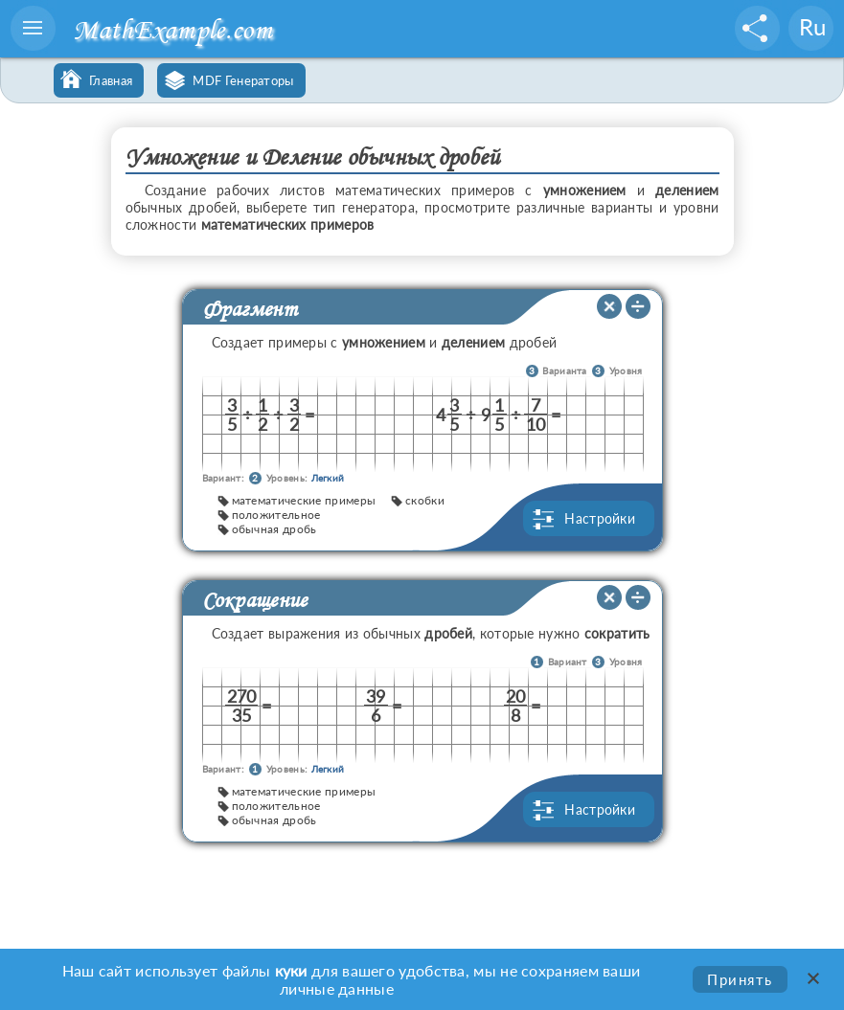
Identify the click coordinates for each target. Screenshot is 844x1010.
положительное (276, 514)
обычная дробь (274, 529)
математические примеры (304, 500)
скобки (425, 500)
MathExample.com (172, 29)
